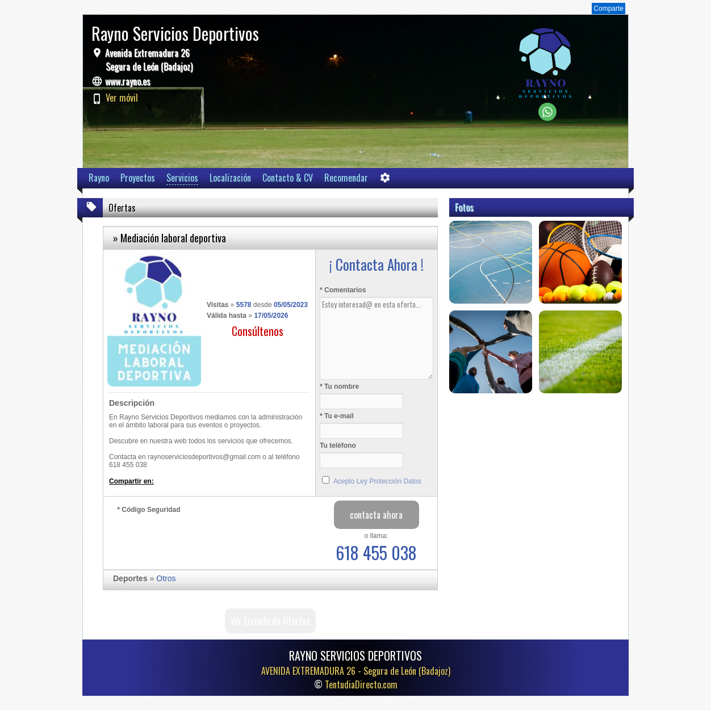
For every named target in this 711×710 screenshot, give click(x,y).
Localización (230, 177)
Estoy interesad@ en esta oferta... (376, 338)
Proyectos (137, 177)
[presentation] (203, 538)
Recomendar (346, 177)
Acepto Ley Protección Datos (377, 481)
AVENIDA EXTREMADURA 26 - (355, 671)
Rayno (99, 177)
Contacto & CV (287, 177)
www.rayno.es (127, 81)
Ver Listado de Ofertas (270, 621)
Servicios (182, 177)
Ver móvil (122, 97)
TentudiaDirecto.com (361, 684)
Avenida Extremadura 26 (148, 59)
